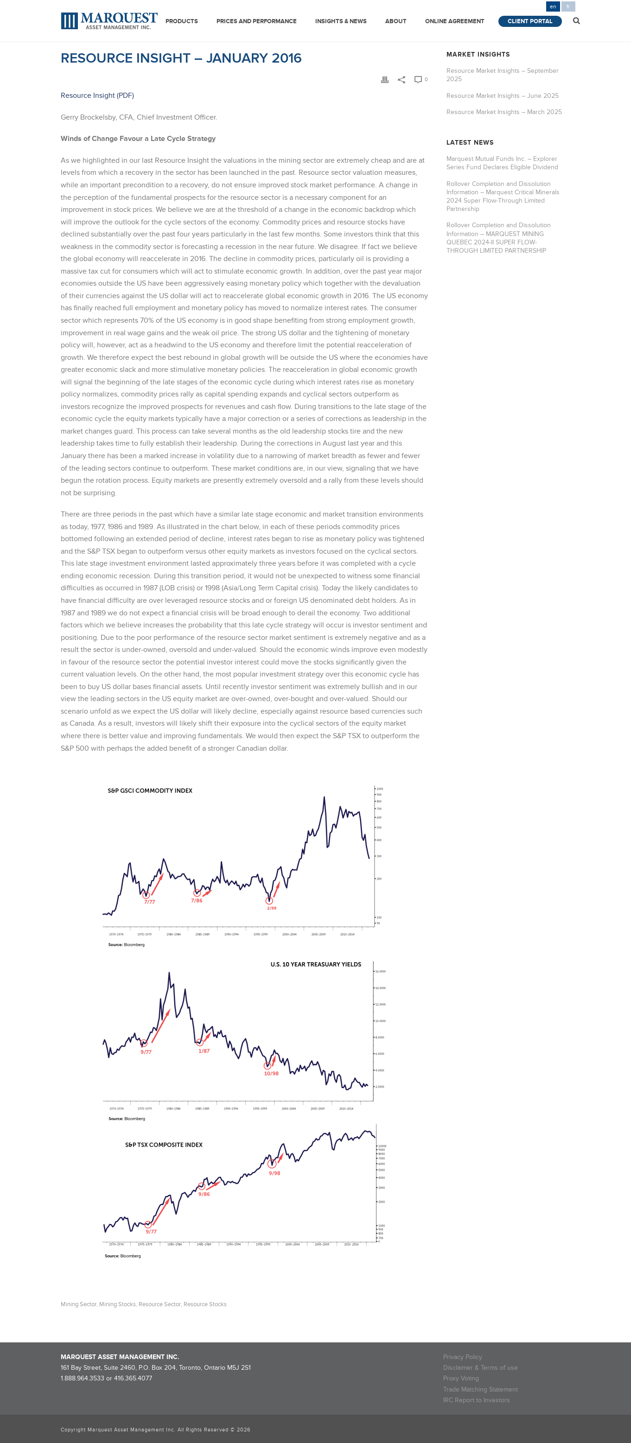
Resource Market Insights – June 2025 (502, 96)
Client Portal (530, 21)
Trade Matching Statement (480, 1389)
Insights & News (341, 21)
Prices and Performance (257, 21)
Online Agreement (454, 21)
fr (568, 6)
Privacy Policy (462, 1357)
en (553, 6)
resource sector (160, 1305)
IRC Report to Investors (476, 1400)
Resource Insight (88, 95)
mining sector (78, 1305)
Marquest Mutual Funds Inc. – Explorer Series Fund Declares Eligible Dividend (502, 163)
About (396, 21)
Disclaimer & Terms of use (480, 1368)
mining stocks (117, 1305)
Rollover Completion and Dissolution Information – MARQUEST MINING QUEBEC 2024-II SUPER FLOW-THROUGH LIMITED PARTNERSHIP (498, 238)
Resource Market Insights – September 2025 (502, 75)
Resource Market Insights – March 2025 (504, 112)
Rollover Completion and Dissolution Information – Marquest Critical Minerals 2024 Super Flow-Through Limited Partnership (503, 196)
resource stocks (205, 1305)
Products (182, 21)
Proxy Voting (461, 1378)
